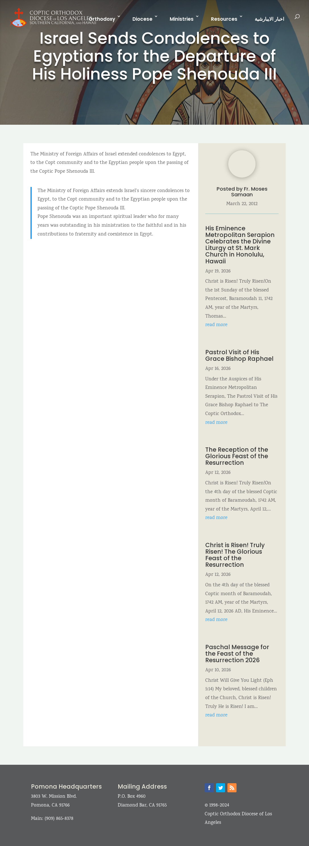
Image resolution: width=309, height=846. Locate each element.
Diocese (142, 19)
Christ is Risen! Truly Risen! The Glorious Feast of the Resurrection (235, 555)
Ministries (182, 19)
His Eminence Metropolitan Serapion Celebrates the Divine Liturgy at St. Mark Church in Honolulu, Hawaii (240, 244)
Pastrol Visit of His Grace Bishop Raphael (239, 355)
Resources (224, 19)
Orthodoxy (102, 19)
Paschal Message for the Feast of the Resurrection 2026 (237, 653)
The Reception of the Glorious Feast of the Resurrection (236, 456)
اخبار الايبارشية (269, 19)
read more (216, 325)
